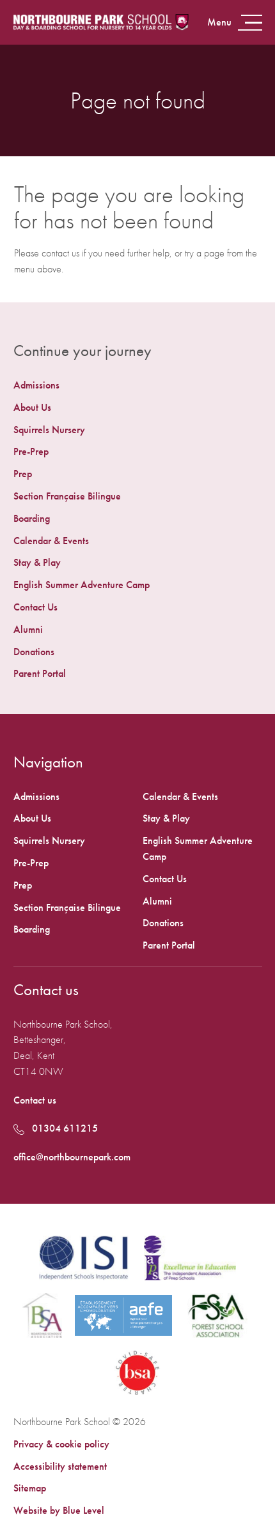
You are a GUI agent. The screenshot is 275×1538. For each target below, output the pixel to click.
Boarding (31, 518)
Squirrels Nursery (49, 429)
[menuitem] (137, 386)
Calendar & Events (51, 540)
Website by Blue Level (58, 1510)
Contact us (34, 1100)
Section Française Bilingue (67, 496)
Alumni (28, 629)
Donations (33, 651)
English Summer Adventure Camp (81, 584)
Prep (22, 473)
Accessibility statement (60, 1466)
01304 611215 (55, 1128)
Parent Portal (39, 673)
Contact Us (35, 607)
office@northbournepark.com (71, 1157)
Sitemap (29, 1488)
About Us (32, 407)
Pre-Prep (31, 451)
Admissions (36, 385)
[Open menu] (233, 22)
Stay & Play (37, 562)
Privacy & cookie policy (61, 1444)
